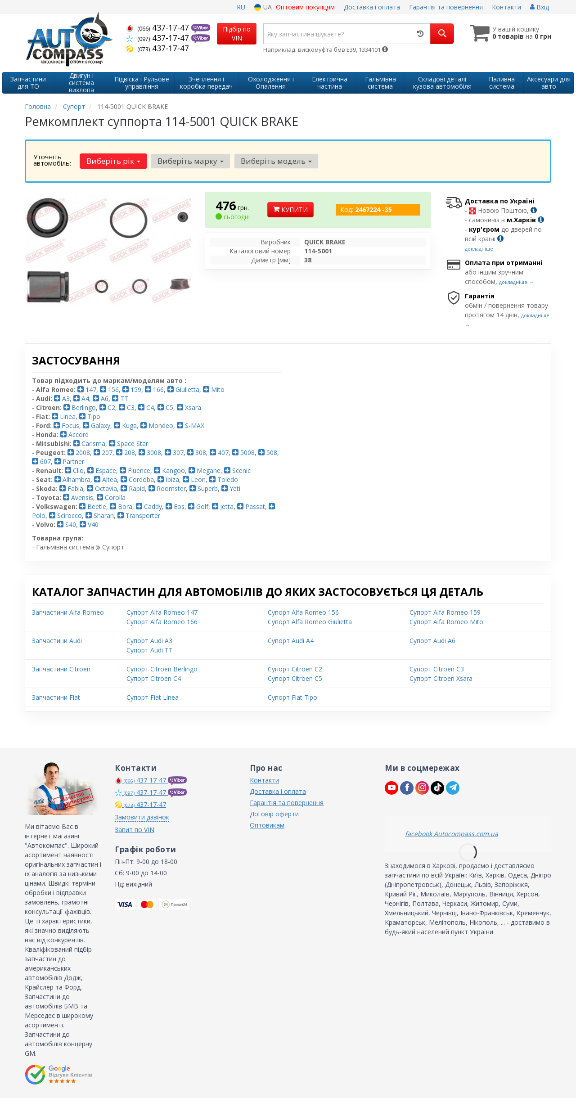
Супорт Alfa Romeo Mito (446, 621)
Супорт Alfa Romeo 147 (162, 612)
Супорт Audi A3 (149, 640)
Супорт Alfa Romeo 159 (445, 612)
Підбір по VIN (237, 33)
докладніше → (482, 248)
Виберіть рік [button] (113, 161)
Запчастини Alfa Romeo (68, 612)
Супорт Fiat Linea (152, 697)
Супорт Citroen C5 (295, 678)
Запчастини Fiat (56, 697)
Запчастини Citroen (61, 669)
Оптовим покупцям (305, 7)
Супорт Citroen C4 (153, 678)
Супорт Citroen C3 (437, 669)
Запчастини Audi (57, 640)
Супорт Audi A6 (432, 640)
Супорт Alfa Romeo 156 (303, 612)
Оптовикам (267, 825)
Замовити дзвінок (142, 817)
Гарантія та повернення (446, 7)
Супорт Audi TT (149, 650)
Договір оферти (274, 814)
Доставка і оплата (372, 7)
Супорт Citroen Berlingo (162, 669)
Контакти (506, 7)
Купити (290, 209)
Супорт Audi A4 (291, 640)
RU (241, 7)
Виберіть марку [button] (191, 161)
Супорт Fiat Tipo (292, 697)
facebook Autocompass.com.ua (451, 833)
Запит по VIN (134, 829)
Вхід (539, 7)
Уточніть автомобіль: (52, 159)
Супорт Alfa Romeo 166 (162, 621)
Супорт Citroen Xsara (441, 678)
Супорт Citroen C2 (295, 669)
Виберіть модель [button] (276, 161)
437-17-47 (158, 27)
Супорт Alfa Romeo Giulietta (310, 621)
